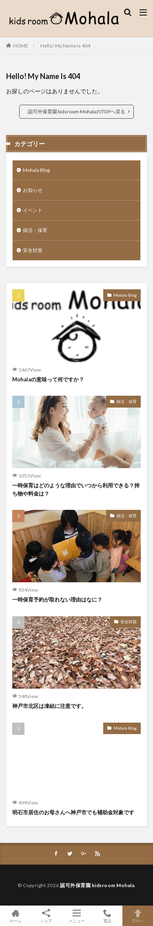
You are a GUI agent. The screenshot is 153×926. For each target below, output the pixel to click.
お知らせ (32, 190)
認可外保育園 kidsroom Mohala (97, 885)
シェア (46, 916)
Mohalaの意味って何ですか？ (48, 379)
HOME (20, 46)
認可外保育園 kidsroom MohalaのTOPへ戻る (76, 111)
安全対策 (32, 250)
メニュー (76, 916)
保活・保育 (35, 230)
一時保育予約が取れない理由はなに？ (57, 599)
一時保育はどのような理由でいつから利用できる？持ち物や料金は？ (76, 489)
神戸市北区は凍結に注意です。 (49, 706)
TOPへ (137, 916)
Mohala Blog (36, 170)
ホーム (15, 916)
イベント (32, 210)
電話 (107, 916)
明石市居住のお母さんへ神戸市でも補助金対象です (73, 812)
